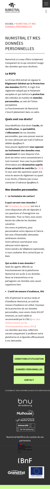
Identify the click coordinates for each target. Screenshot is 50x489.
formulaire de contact (19, 206)
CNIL (39, 168)
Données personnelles (29, 369)
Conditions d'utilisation (29, 358)
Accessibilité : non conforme (16, 390)
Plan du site (33, 390)
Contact (29, 379)
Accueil (9, 23)
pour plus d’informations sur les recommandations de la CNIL (22, 323)
